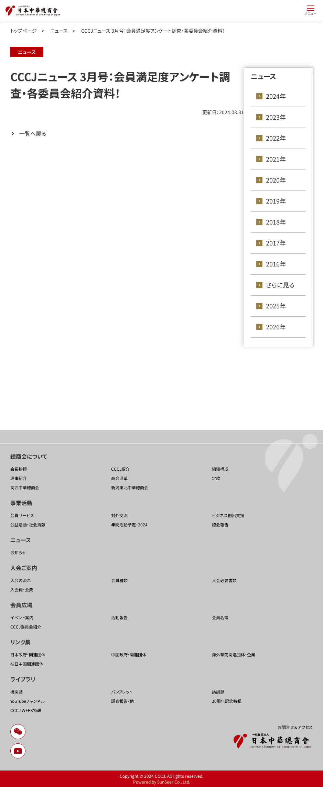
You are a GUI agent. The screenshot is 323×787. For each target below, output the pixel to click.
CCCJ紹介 (120, 469)
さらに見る (280, 284)
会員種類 (119, 580)
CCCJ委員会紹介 (25, 627)
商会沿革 (119, 478)
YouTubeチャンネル (27, 701)
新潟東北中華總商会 (129, 487)
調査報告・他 (122, 701)
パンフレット (121, 692)
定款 (216, 478)
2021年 (276, 158)
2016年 (276, 263)
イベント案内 (21, 617)
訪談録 (218, 692)
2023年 (276, 116)
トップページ (23, 30)
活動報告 (119, 617)
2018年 (276, 221)
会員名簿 (220, 617)
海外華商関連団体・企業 (233, 654)
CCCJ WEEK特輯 (25, 710)
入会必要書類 (224, 580)
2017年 (276, 242)
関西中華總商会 (24, 487)
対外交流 (119, 515)
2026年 (276, 326)
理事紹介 (18, 478)
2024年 (276, 95)
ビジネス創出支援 (228, 515)
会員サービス (22, 515)
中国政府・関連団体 (128, 654)
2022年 (276, 137)
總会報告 (220, 524)
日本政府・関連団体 (27, 654)
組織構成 (220, 469)
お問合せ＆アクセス (295, 727)
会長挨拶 (18, 469)
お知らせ (18, 552)
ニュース (59, 30)
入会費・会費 (21, 589)
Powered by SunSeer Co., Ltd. (161, 782)
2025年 (276, 305)
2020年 (276, 179)
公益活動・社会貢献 (27, 524)
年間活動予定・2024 (129, 524)
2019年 (276, 200)
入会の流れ (20, 580)
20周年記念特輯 (226, 701)
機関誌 (16, 692)
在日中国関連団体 (26, 664)
